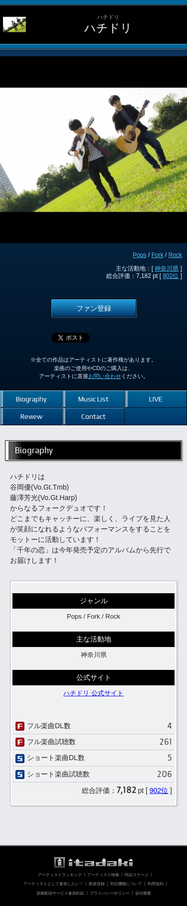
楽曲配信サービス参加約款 (60, 893)
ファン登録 (93, 308)
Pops (139, 255)
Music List (93, 399)
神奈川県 (167, 268)
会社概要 (143, 893)
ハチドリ (108, 28)
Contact (93, 416)
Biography (31, 399)
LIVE (156, 399)
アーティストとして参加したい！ (53, 883)
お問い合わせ (104, 376)
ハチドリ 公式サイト (93, 693)
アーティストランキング (60, 874)
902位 (171, 275)
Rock (175, 255)
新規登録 (97, 883)
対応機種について (126, 883)
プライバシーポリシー (110, 893)
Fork (158, 255)
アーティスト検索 (103, 874)
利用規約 (156, 883)
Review (31, 416)
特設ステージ (137, 874)
